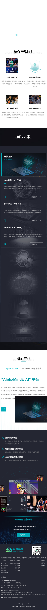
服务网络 (12, 563)
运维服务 (3, 570)
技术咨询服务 (4, 572)
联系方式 (43, 563)
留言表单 (43, 565)
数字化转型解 (4, 565)
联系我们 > (23, 535)
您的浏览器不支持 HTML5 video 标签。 (23, 20)
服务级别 (12, 560)
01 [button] (17, 35)
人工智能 (3, 560)
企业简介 (17, 560)
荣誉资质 (17, 568)
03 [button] (27, 35)
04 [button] (33, 35)
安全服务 (3, 568)
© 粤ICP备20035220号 (23, 604)
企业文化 (17, 563)
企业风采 (17, 570)
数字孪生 (3, 563)
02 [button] (22, 35)
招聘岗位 (43, 560)
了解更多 (36, 197)
